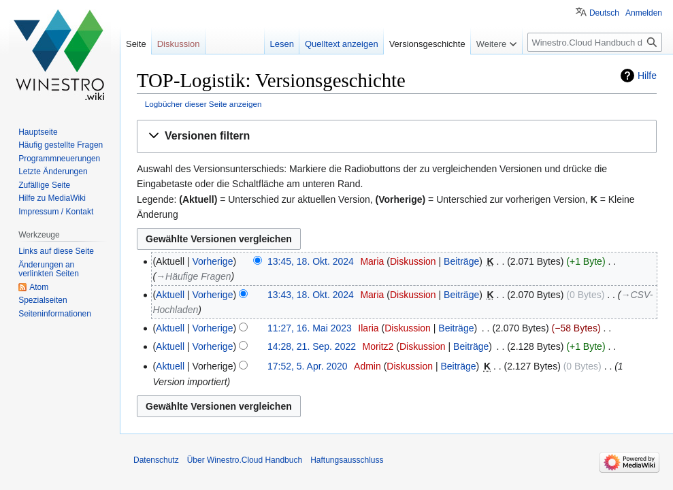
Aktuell (170, 294)
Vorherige (213, 261)
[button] (396, 136)
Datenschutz (156, 460)
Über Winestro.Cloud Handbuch (244, 460)
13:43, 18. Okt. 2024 (310, 294)
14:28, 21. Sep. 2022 (311, 346)
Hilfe (647, 75)
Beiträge (461, 261)
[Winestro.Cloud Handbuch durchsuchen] (594, 42)
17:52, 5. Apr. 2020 (307, 366)
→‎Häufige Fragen (193, 276)
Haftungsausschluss (346, 460)
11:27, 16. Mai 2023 (309, 328)
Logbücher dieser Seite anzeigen (203, 103)
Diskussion (413, 261)
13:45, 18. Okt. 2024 (310, 261)
